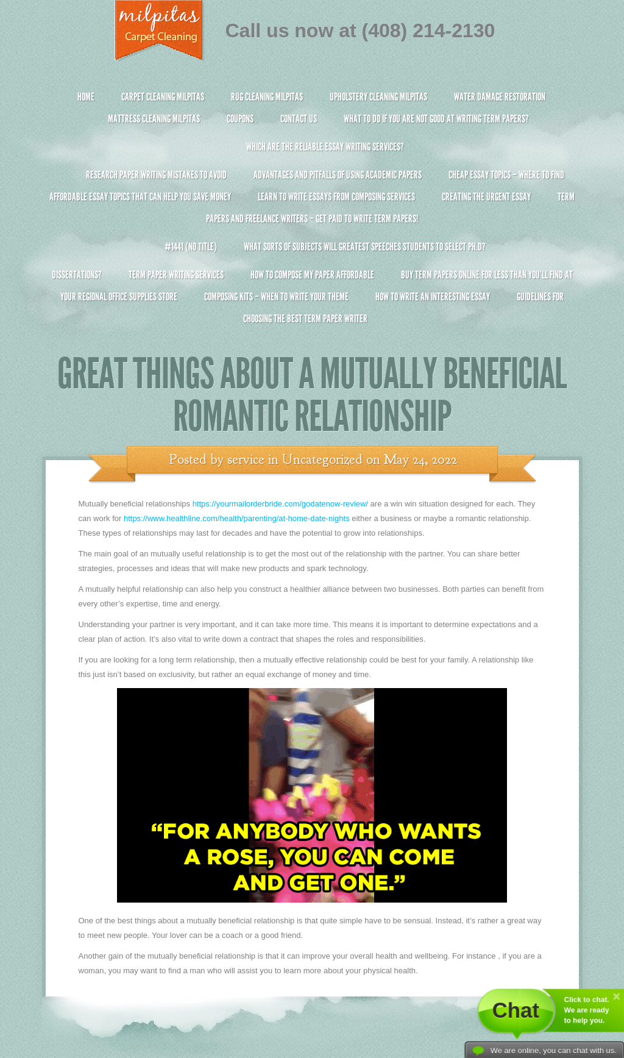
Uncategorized (322, 459)
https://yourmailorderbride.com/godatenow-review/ (280, 503)
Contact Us (298, 119)
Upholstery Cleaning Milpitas (378, 97)
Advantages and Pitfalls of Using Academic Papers (338, 175)
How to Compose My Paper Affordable (312, 275)
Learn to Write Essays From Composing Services (336, 197)
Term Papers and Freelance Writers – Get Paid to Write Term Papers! (312, 213)
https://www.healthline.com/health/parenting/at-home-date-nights (237, 518)
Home (85, 97)
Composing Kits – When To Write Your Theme (276, 297)
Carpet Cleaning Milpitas (162, 97)
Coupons (240, 119)
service (245, 459)
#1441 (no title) (191, 247)
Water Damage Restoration (499, 97)
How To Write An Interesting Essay (432, 297)
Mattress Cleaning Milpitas (154, 119)
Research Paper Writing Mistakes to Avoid (156, 175)
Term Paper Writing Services (176, 275)
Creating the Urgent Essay (486, 197)
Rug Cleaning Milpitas (267, 97)
